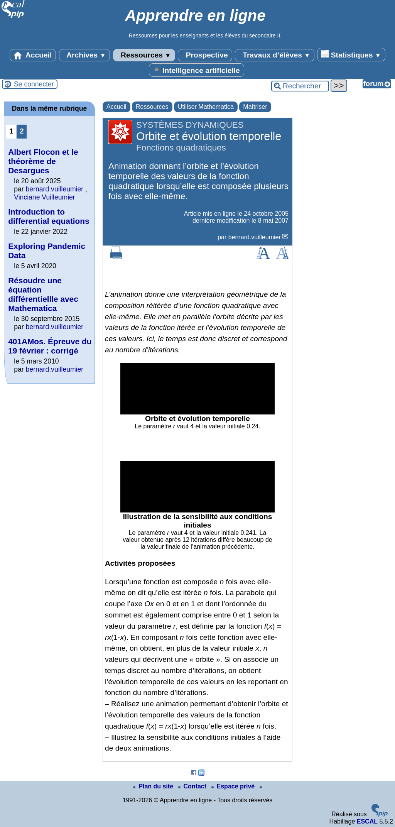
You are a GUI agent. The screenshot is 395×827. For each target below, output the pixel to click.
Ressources (144, 55)
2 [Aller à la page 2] (22, 131)
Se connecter (34, 84)
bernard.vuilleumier (254, 237)
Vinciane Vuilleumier (44, 197)
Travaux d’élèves (274, 55)
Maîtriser (255, 106)
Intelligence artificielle (196, 69)
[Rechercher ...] (300, 86)
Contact (193, 786)
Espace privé (234, 786)
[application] (197, 388)
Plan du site (154, 786)
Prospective (205, 55)
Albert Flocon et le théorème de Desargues (43, 161)
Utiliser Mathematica (206, 106)
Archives (84, 55)
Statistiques (351, 54)
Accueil (33, 55)
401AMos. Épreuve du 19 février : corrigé (49, 346)
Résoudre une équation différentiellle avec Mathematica (43, 294)
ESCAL (367, 821)
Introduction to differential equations (48, 216)
